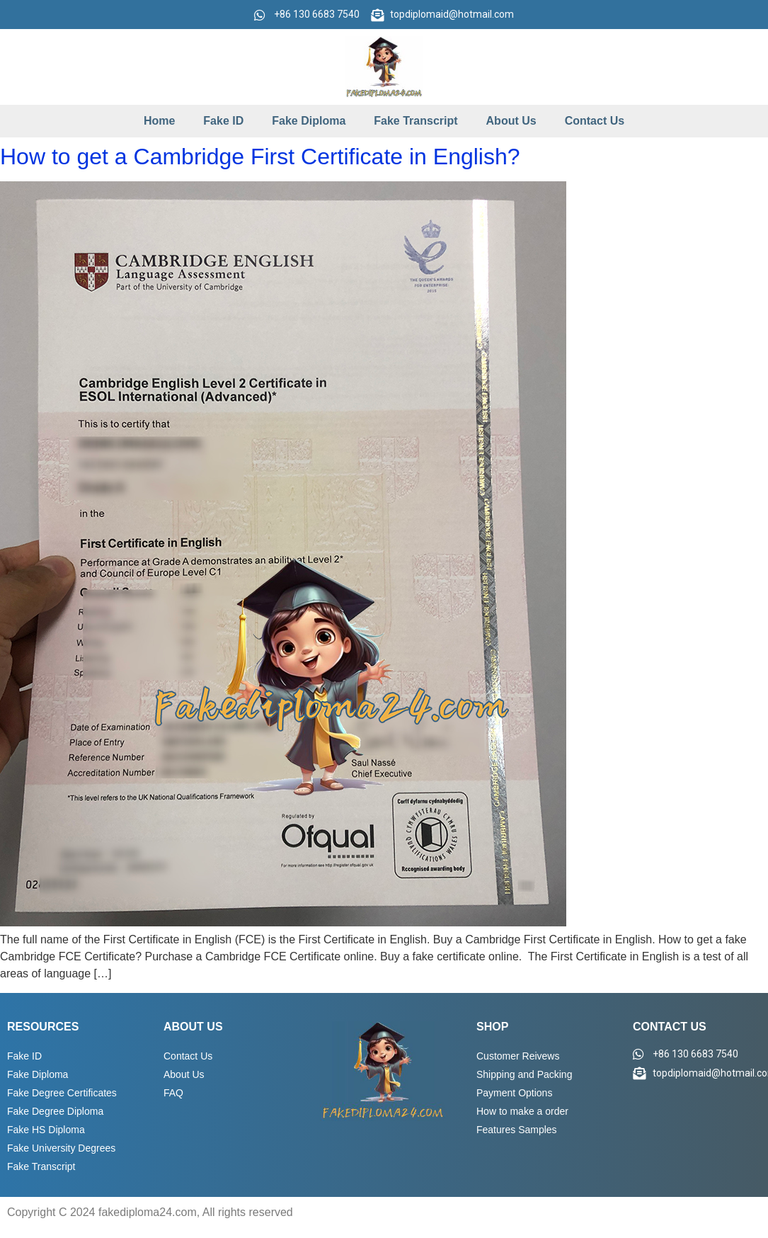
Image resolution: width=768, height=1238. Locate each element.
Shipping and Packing (524, 1074)
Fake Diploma (308, 121)
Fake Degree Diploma (55, 1111)
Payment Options (514, 1092)
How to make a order (522, 1111)
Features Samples (516, 1129)
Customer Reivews (517, 1056)
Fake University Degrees (61, 1148)
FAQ (173, 1092)
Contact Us (594, 121)
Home (159, 121)
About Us (511, 121)
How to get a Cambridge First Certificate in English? (260, 156)
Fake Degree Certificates (62, 1092)
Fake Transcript (415, 121)
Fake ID (223, 121)
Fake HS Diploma (46, 1129)
